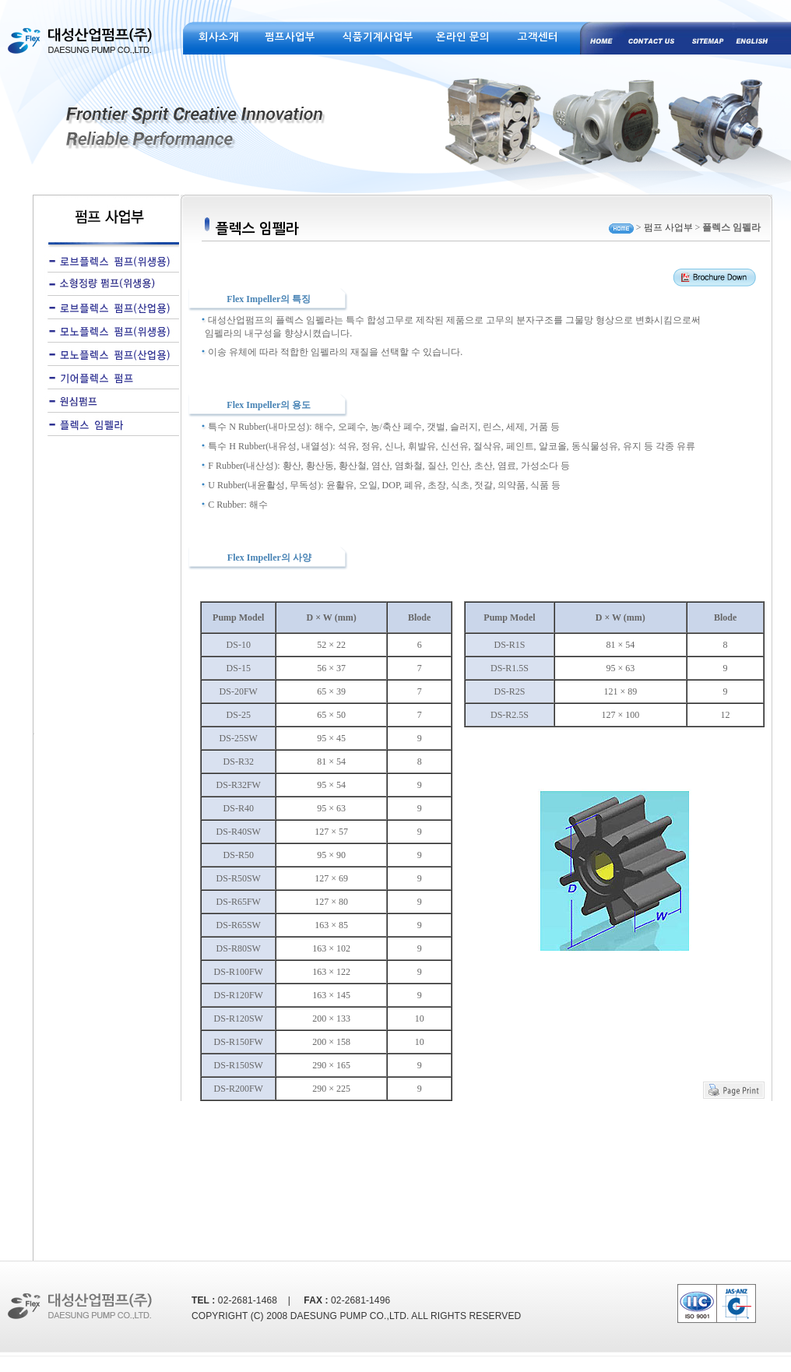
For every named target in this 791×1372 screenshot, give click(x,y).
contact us (649, 38)
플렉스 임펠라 (109, 424)
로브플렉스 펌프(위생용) (109, 261)
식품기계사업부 (378, 37)
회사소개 (219, 37)
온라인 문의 (463, 37)
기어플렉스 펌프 (109, 377)
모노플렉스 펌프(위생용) (109, 331)
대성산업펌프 (82, 50)
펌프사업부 (290, 37)
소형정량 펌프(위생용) (109, 284)
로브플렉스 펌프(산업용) (109, 307)
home (600, 38)
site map (698, 38)
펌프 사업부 (668, 227)
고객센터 (538, 37)
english (747, 38)
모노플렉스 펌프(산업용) (109, 354)
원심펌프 (109, 401)
